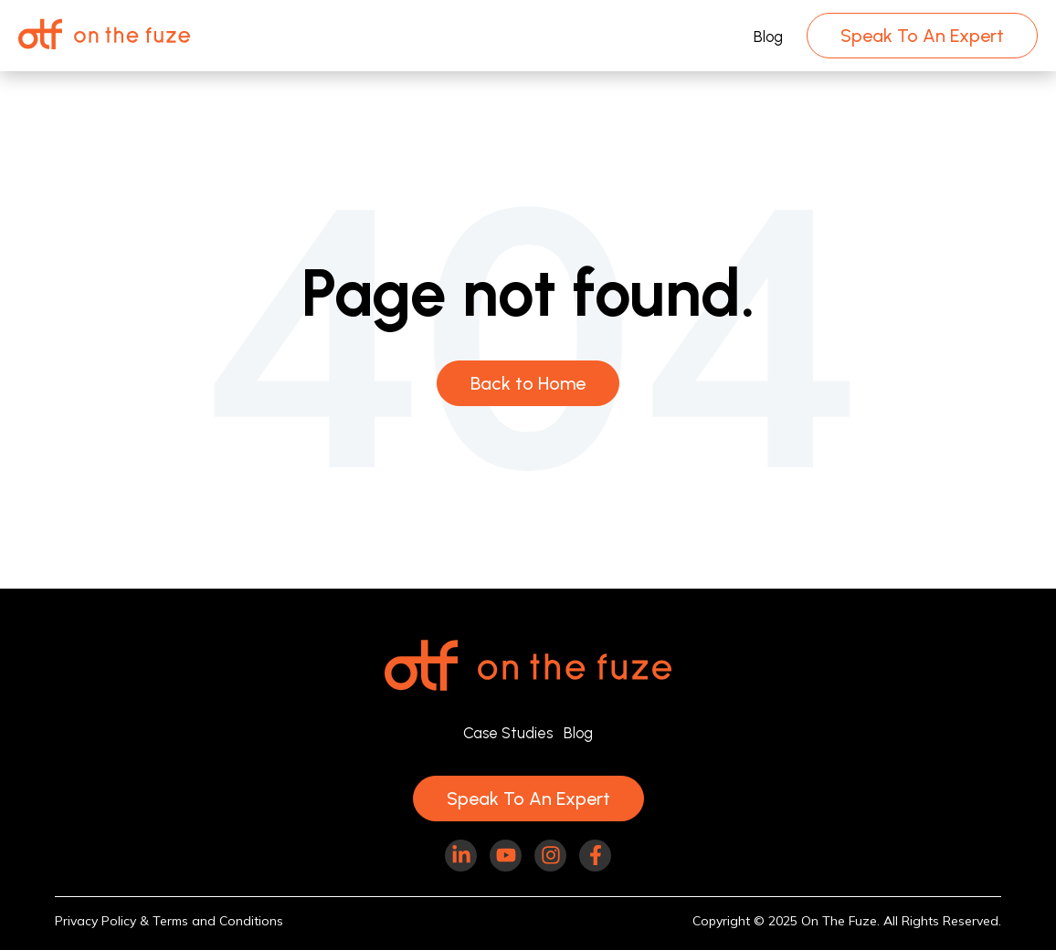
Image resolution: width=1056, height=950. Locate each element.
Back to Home (528, 383)
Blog (768, 36)
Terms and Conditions (218, 921)
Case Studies (508, 733)
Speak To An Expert (922, 36)
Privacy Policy (95, 921)
